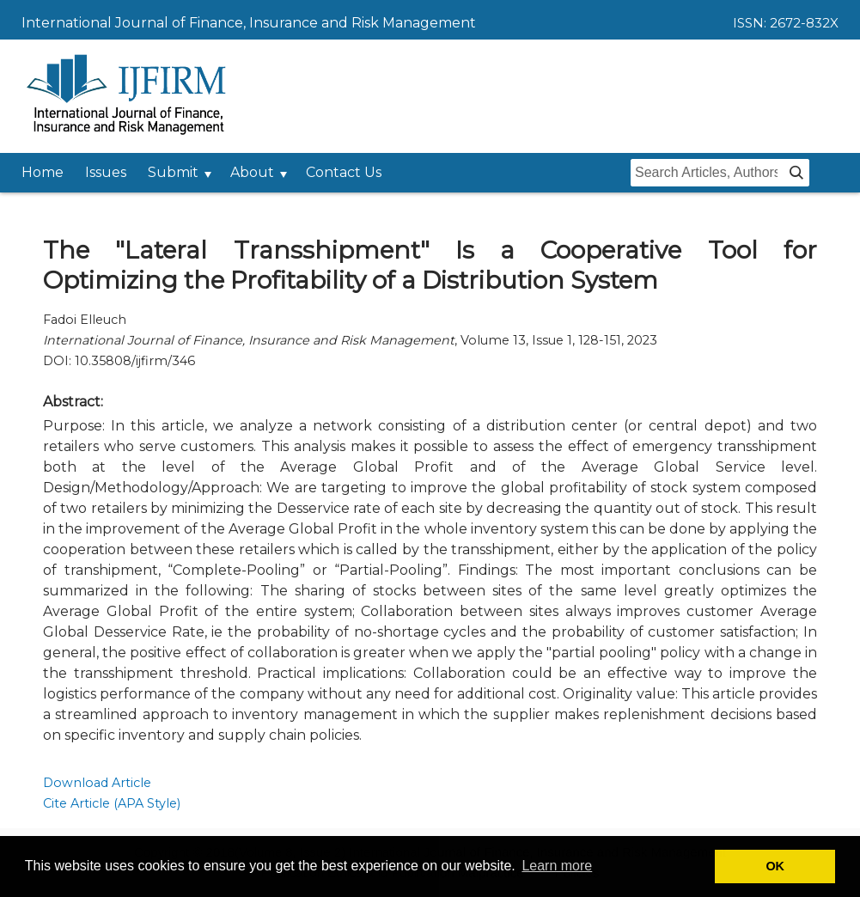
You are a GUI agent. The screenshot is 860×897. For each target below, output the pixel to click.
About (252, 172)
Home (42, 172)
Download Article (97, 782)
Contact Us (343, 172)
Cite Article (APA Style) (111, 803)
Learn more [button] (556, 865)
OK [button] (774, 866)
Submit (173, 172)
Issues (105, 172)
